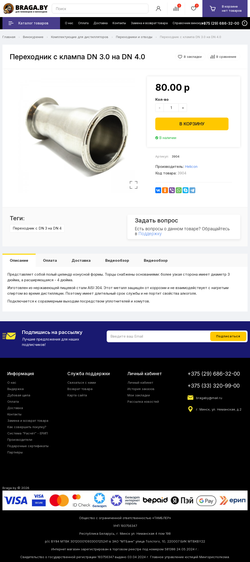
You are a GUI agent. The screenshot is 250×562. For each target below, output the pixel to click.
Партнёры (15, 452)
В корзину (192, 123)
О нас (11, 382)
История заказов (141, 389)
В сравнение (226, 57)
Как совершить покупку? (26, 427)
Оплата (50, 260)
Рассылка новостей (143, 401)
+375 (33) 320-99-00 (214, 386)
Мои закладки (138, 395)
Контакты (14, 414)
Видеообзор (117, 260)
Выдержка (15, 389)
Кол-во (162, 99)
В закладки (193, 57)
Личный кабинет (140, 382)
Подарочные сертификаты (28, 446)
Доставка (81, 260)
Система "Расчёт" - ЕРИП (27, 433)
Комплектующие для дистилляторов (79, 37)
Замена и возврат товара (27, 420)
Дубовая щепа (18, 395)
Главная (8, 37)
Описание (19, 260)
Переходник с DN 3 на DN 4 (37, 228)
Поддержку (150, 233)
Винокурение (33, 37)
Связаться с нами (81, 382)
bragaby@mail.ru (209, 398)
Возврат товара (80, 389)
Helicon (191, 166)
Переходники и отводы (134, 37)
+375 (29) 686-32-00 (214, 374)
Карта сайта (77, 395)
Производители (19, 439)
